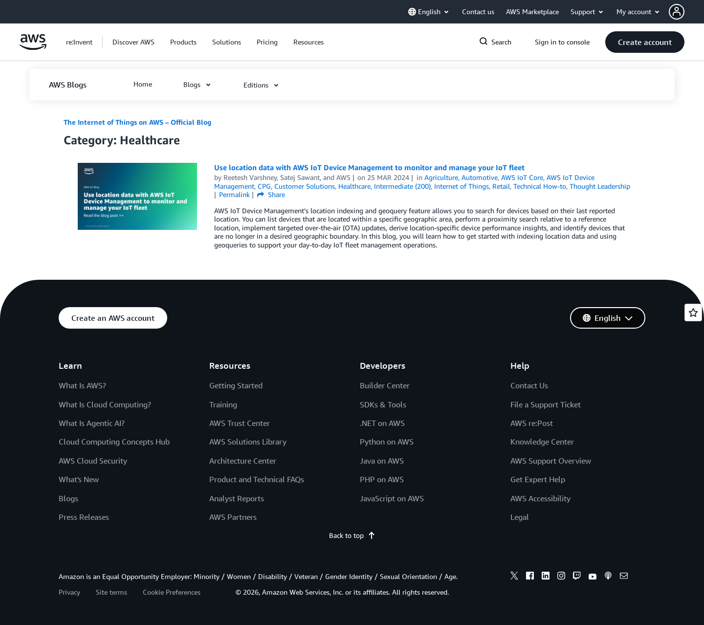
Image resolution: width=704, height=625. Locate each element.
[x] (514, 577)
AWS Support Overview (550, 461)
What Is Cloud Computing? (105, 404)
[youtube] (592, 577)
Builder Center (385, 385)
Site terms (111, 592)
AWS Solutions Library (247, 441)
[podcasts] (608, 577)
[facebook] (530, 577)
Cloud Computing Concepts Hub (114, 441)
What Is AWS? (82, 385)
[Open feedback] (693, 312)
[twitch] (577, 577)
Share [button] (271, 194)
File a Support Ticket (545, 404)
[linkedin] (546, 577)
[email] (624, 577)
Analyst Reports (236, 498)
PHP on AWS (382, 479)
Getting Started (236, 385)
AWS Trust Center (239, 423)
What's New (79, 479)
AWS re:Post (531, 423)
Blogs (68, 498)
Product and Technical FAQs (256, 479)
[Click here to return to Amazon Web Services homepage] (33, 47)
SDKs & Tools (383, 404)
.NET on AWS (382, 423)
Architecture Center (242, 461)
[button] (686, 11)
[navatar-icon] (676, 12)
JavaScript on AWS (392, 498)
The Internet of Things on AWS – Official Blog (137, 122)
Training (223, 404)
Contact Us (529, 385)
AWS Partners (233, 517)
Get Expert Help (537, 479)
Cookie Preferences (171, 592)
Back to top (352, 535)
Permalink (234, 194)
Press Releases (84, 517)
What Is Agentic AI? (92, 423)
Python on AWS (387, 441)
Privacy (69, 592)
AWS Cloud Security (93, 461)
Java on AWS (382, 461)
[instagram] (561, 577)
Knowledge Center (542, 441)
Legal (519, 517)
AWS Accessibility (540, 498)
